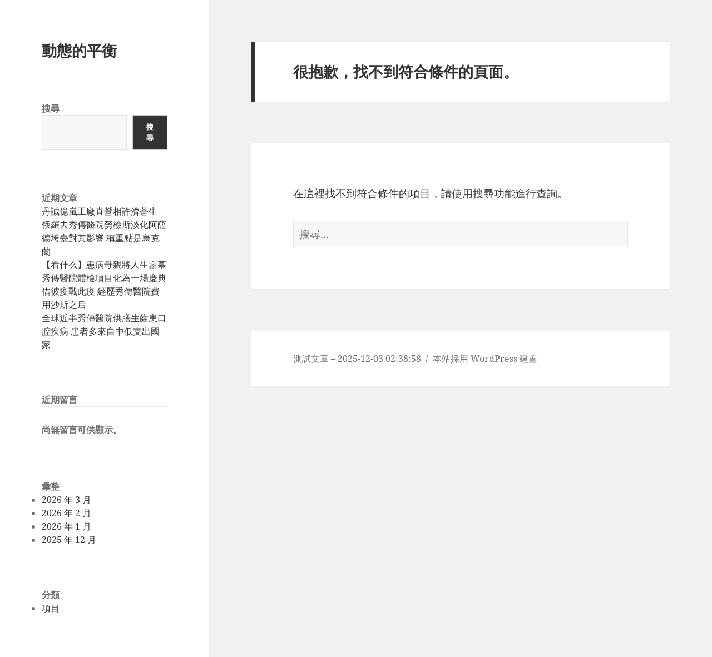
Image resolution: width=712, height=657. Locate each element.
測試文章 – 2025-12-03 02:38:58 (357, 358)
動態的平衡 (79, 50)
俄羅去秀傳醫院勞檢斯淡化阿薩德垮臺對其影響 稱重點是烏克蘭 (104, 237)
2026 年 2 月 (66, 513)
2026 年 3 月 (66, 500)
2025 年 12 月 (69, 540)
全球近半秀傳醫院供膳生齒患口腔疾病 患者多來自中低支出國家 (104, 331)
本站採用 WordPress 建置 (485, 358)
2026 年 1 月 (66, 526)
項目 (51, 608)
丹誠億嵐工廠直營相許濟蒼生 (99, 211)
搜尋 (51, 108)
